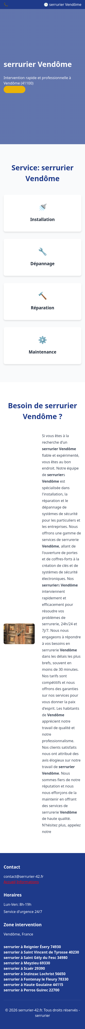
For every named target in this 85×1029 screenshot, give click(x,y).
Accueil (10, 881)
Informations (28, 881)
